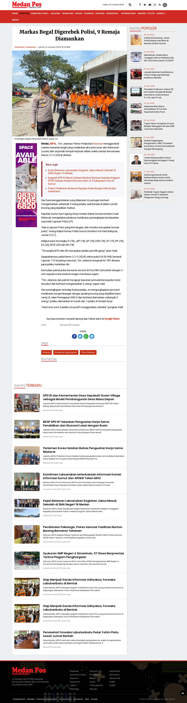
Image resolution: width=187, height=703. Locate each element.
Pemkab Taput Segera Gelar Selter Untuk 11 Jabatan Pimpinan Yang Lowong (159, 195)
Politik (151, 13)
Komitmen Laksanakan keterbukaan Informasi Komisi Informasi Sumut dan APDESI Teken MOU (82, 476)
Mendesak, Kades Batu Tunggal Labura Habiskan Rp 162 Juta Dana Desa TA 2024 (159, 58)
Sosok (92, 681)
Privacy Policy (65, 699)
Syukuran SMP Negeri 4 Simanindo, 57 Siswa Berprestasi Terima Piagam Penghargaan (83, 555)
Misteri (93, 678)
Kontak (94, 699)
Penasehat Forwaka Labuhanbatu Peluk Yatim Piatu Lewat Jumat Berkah (81, 634)
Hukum (78, 13)
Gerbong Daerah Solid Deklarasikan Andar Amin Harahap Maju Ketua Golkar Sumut (158, 179)
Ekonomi (100, 13)
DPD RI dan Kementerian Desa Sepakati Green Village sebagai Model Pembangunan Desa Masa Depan (81, 397)
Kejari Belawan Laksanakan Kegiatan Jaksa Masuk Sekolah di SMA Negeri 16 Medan (82, 172)
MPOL (53, 143)
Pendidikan (112, 13)
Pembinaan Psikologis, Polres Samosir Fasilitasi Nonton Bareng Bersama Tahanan (82, 529)
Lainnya (160, 13)
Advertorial (115, 678)
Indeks (15, 20)
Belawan (98, 143)
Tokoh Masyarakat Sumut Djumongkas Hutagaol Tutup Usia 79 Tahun (159, 160)
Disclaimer (78, 699)
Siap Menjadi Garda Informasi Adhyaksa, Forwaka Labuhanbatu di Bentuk (79, 581)
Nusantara (68, 13)
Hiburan (142, 13)
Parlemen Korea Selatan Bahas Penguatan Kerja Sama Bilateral (83, 450)
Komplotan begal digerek (66, 352)
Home (15, 13)
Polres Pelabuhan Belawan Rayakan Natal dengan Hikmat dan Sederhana (82, 190)
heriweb (171, 699)
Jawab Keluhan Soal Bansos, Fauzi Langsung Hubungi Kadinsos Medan (159, 75)
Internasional (128, 13)
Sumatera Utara (39, 13)
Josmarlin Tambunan (25, 47)
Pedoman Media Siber (47, 699)
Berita (46, 647)
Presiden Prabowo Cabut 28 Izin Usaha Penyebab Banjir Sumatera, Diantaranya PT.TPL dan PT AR (158, 93)
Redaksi (31, 699)
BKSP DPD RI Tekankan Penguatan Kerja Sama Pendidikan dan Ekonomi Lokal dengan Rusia (76, 423)
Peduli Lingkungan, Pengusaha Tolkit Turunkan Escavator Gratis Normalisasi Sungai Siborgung (159, 144)
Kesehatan (115, 671)
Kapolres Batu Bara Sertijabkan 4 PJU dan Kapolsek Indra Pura (155, 109)
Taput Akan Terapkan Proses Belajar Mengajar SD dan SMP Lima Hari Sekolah (159, 126)
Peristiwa (24, 13)
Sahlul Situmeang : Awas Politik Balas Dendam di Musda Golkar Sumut (156, 40)
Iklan (87, 699)
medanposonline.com (155, 699)
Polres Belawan (88, 352)
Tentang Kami (19, 699)
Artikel (112, 685)
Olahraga (89, 13)
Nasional (55, 13)
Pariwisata (114, 674)
